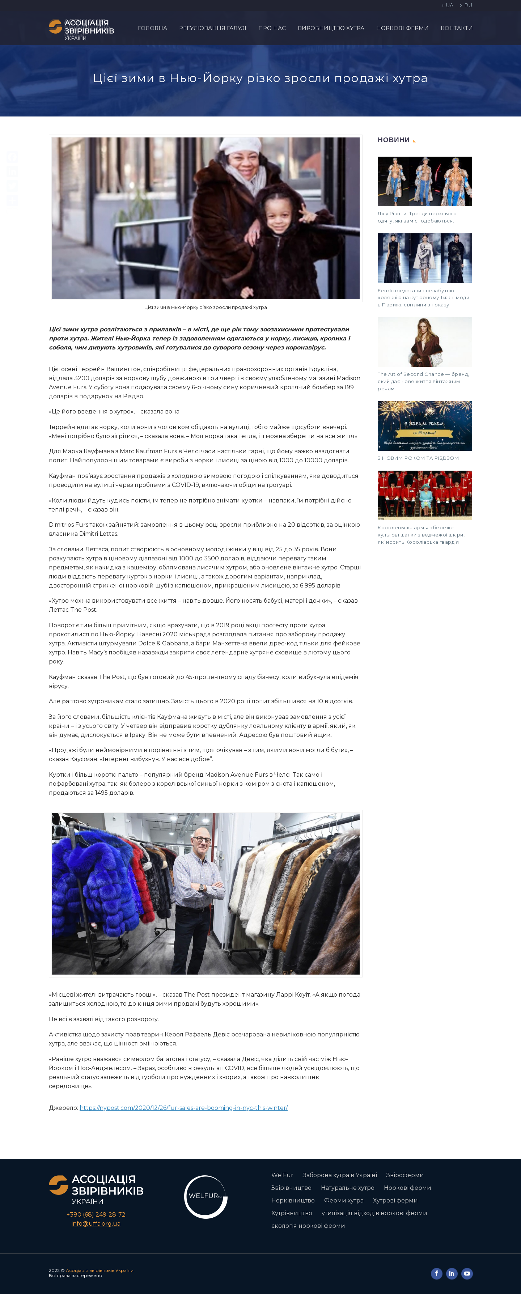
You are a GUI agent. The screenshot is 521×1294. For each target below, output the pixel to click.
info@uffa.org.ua (96, 1223)
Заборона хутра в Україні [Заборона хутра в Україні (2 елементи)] (340, 1175)
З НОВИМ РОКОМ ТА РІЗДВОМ (418, 458)
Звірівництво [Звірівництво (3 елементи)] (291, 1187)
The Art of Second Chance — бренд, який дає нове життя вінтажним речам (423, 381)
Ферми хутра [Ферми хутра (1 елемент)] (344, 1200)
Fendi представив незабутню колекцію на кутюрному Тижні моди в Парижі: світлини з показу (423, 298)
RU (468, 5)
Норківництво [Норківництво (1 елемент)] (293, 1200)
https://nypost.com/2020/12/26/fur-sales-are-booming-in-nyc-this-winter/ (184, 1107)
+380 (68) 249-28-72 (96, 1214)
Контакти (457, 28)
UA (449, 5)
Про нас (272, 28)
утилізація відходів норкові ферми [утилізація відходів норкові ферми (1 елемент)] (374, 1213)
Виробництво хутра (331, 28)
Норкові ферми (402, 28)
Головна (152, 28)
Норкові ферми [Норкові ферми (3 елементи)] (407, 1187)
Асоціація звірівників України (100, 1270)
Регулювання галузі (212, 28)
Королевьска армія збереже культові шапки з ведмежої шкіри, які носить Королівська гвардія (421, 535)
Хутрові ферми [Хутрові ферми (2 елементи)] (395, 1200)
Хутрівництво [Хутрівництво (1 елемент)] (291, 1213)
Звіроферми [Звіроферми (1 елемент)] (405, 1175)
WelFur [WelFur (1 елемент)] (282, 1175)
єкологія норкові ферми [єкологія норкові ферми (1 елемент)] (308, 1225)
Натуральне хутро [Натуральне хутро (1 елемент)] (347, 1187)
